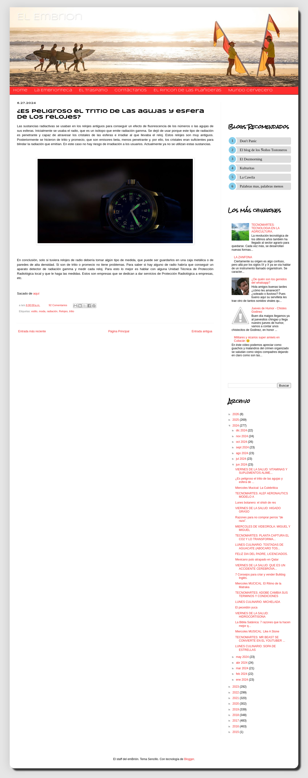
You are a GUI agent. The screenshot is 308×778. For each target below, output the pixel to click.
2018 (236, 715)
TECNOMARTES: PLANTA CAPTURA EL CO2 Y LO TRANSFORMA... (262, 537)
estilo (34, 311)
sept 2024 (243, 447)
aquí (36, 293)
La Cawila (247, 177)
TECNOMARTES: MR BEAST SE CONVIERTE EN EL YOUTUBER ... (260, 639)
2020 (236, 703)
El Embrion (49, 17)
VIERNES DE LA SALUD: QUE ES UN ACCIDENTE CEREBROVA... (260, 567)
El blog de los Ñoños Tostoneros (263, 150)
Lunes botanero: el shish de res (255, 502)
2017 (236, 720)
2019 (236, 709)
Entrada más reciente (32, 331)
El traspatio (93, 90)
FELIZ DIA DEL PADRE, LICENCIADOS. (261, 554)
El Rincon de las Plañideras (187, 90)
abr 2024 (242, 662)
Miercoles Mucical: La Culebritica (256, 488)
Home (20, 90)
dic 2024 (242, 430)
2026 (236, 414)
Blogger (189, 759)
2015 (236, 732)
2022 (236, 692)
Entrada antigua (202, 331)
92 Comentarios (58, 305)
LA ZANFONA (243, 257)
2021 (236, 698)
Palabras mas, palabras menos (261, 186)
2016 (236, 726)
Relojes (63, 311)
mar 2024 (242, 668)
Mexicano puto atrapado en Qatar (257, 559)
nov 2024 (242, 436)
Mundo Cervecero (250, 90)
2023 (236, 686)
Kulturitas (247, 168)
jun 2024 (242, 464)
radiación (52, 311)
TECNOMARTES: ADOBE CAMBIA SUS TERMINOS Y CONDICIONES (261, 594)
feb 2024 (242, 674)
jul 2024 (241, 458)
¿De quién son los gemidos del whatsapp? (269, 281)
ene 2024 (242, 679)
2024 (236, 425)
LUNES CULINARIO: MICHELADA (257, 602)
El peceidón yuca (246, 607)
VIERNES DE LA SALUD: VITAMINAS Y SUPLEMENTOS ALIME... (261, 471)
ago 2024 (242, 453)
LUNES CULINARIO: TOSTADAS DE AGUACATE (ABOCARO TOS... (259, 546)
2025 (236, 419)
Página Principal (118, 331)
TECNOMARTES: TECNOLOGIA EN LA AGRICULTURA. (265, 228)
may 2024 (243, 657)
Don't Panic (248, 141)
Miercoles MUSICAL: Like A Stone (257, 631)
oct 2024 (242, 441)
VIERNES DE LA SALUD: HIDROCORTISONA (251, 615)
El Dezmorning (251, 159)
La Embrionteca (53, 90)
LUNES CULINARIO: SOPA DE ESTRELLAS (255, 648)
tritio (71, 311)
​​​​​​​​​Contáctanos (130, 90)
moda (42, 311)
